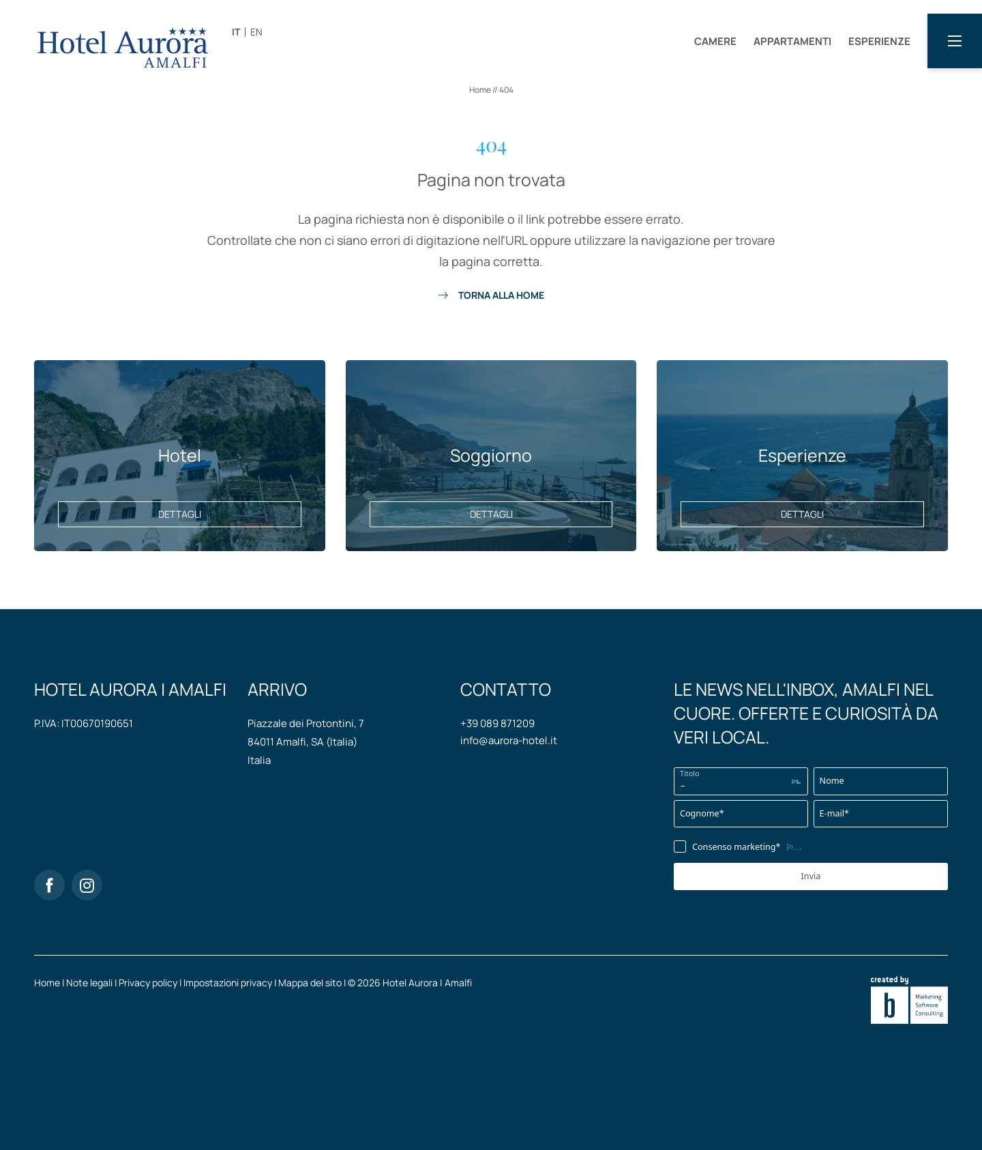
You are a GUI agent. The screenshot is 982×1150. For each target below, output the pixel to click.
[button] (954, 41)
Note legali (90, 982)
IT (236, 31)
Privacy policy (149, 982)
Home (480, 89)
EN (256, 31)
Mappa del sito (311, 982)
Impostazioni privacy (228, 982)
